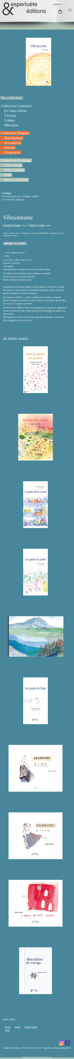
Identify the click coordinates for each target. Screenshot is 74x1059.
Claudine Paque (12, 225)
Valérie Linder (37, 225)
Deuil (7, 1030)
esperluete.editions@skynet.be (57, 1048)
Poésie (8, 1027)
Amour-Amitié (30, 1027)
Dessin (17, 1027)
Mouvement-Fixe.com (42, 1057)
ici (23, 199)
